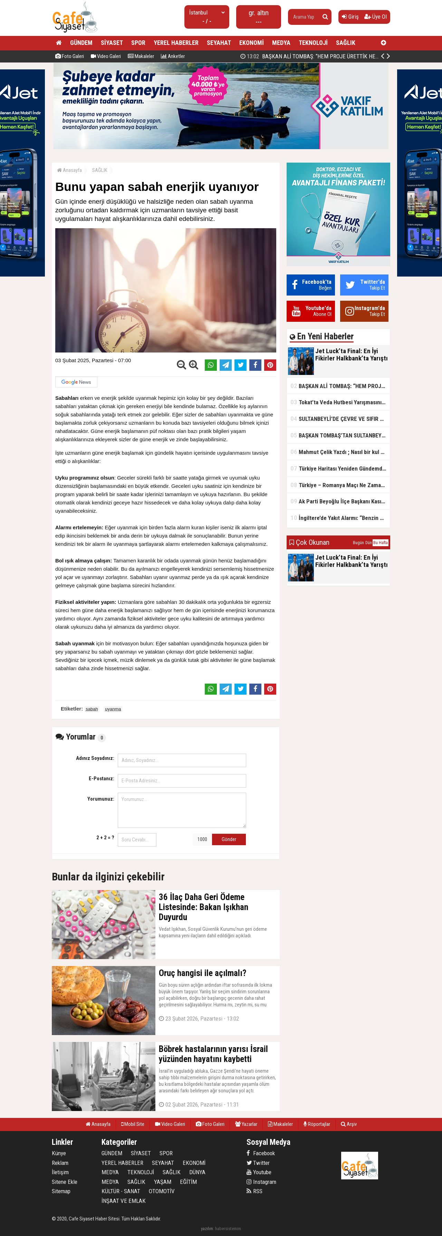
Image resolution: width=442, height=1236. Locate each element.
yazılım (207, 1228)
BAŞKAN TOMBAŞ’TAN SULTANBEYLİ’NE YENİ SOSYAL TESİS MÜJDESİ (340, 435)
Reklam (60, 1162)
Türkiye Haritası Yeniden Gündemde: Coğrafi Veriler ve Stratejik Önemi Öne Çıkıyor (340, 468)
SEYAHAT (219, 42)
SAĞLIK (345, 42)
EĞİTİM (188, 1181)
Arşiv (349, 1124)
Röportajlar (317, 1124)
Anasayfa (69, 170)
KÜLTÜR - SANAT (121, 1191)
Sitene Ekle (64, 1181)
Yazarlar (246, 1124)
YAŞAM (162, 1181)
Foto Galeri (69, 56)
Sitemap (61, 1191)
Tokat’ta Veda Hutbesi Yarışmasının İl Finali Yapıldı (340, 402)
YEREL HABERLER (176, 42)
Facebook (261, 1153)
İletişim (60, 1172)
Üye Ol (375, 16)
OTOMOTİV (162, 1191)
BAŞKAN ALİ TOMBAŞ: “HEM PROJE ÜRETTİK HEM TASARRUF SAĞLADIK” (340, 386)
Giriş (350, 16)
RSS (254, 1191)
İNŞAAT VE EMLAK (124, 1200)
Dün (368, 542)
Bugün (358, 542)
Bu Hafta (380, 542)
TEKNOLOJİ (313, 42)
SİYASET (112, 42)
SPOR (138, 42)
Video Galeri (106, 56)
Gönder (229, 839)
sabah (92, 709)
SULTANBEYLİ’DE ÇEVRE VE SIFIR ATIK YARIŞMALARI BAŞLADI (340, 419)
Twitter (258, 1162)
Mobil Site (132, 1124)
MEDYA (281, 42)
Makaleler (141, 56)
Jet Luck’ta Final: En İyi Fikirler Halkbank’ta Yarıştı (311, 56)
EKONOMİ (251, 42)
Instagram (261, 1181)
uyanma (113, 709)
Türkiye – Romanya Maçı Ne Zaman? (338, 485)
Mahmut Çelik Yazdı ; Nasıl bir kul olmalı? (340, 452)
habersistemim (228, 1228)
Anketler (173, 56)
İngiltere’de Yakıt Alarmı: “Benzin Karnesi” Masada (340, 518)
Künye (59, 1153)
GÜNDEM (81, 42)
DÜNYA (197, 1172)
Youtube (259, 1172)
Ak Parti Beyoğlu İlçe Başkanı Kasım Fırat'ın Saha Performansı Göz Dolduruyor (340, 501)
